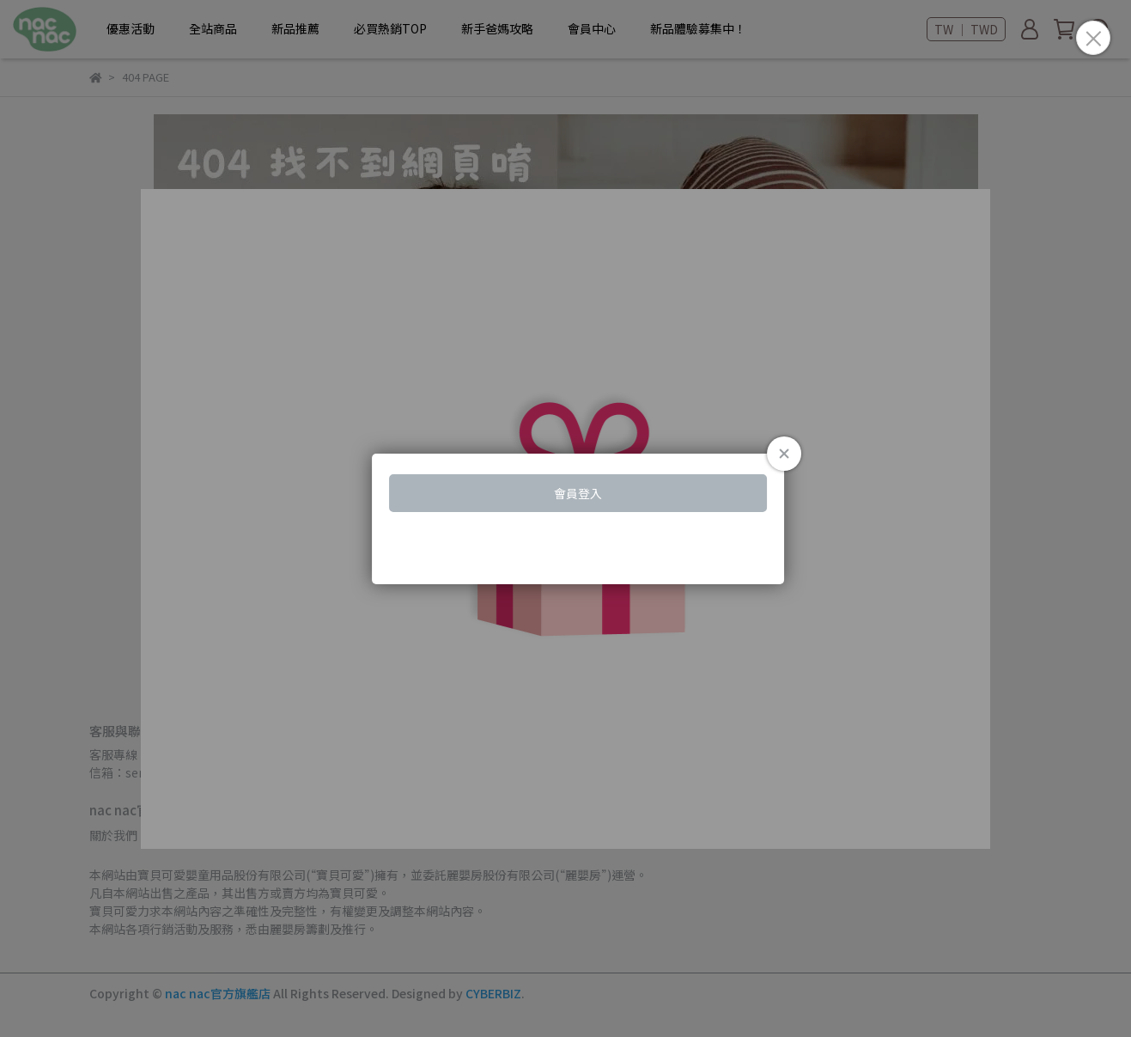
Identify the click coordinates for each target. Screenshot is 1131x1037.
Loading (565, 519)
